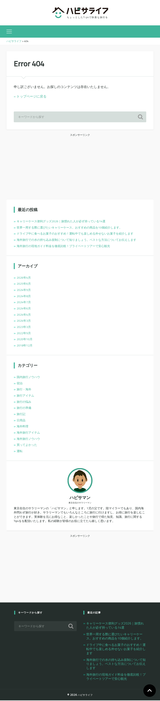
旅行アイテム (25, 396)
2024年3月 (24, 321)
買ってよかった (27, 445)
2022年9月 (24, 333)
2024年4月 (24, 315)
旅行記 (21, 414)
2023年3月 (24, 327)
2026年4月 (24, 278)
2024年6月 (24, 309)
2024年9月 (24, 290)
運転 (19, 451)
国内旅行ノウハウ (28, 377)
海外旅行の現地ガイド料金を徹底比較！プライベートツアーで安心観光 (63, 246)
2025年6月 (24, 284)
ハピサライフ (85, 695)
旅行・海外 (24, 390)
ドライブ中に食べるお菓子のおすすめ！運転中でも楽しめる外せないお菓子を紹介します (75, 234)
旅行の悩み (24, 402)
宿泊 (19, 384)
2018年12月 (24, 346)
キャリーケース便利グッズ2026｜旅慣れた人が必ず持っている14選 (61, 222)
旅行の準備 (24, 408)
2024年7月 (24, 303)
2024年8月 (24, 296)
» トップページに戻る (30, 96)
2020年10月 (24, 340)
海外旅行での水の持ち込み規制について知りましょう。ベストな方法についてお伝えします (76, 240)
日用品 (21, 421)
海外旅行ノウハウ (28, 439)
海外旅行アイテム (28, 433)
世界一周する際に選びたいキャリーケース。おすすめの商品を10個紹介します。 (69, 228)
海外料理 (22, 427)
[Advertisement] (80, 167)
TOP (149, 690)
